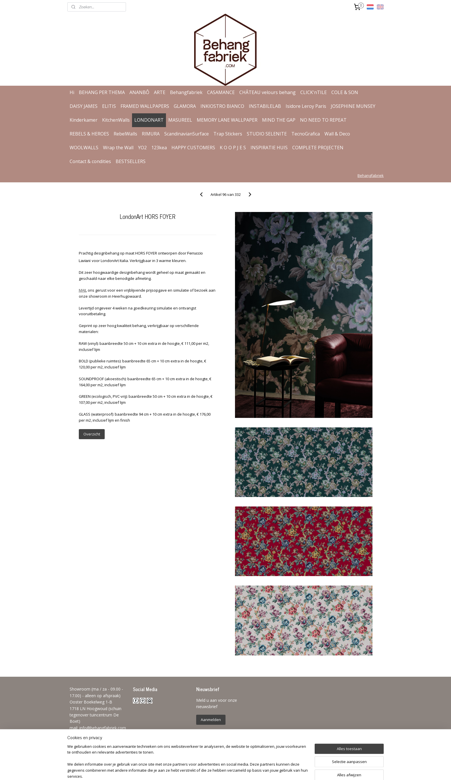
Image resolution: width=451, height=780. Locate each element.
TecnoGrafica (305, 134)
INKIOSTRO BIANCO (222, 106)
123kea (159, 147)
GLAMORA (185, 106)
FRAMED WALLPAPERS (145, 106)
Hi (72, 92)
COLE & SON (344, 92)
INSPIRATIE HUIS (269, 147)
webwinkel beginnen (242, 769)
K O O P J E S (233, 147)
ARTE (159, 92)
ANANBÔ (139, 92)
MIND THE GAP (278, 120)
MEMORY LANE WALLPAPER (227, 120)
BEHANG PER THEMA (102, 92)
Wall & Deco (337, 134)
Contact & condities (90, 161)
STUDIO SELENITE (267, 134)
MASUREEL (180, 120)
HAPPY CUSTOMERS (193, 147)
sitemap (208, 769)
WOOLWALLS (84, 147)
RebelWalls (125, 134)
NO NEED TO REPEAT (323, 120)
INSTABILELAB (265, 106)
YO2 (142, 147)
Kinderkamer (84, 120)
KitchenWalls (116, 120)
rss (220, 769)
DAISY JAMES (84, 106)
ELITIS (109, 106)
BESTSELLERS (131, 161)
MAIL (83, 290)
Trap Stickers (227, 134)
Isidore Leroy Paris (306, 106)
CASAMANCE (221, 92)
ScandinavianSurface (186, 134)
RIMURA (151, 134)
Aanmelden (211, 719)
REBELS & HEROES (89, 134)
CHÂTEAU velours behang (267, 92)
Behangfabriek (186, 92)
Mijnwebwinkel (292, 769)
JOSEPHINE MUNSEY (353, 106)
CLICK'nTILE (313, 92)
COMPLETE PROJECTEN (317, 147)
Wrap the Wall (118, 147)
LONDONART (149, 120)
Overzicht (91, 434)
